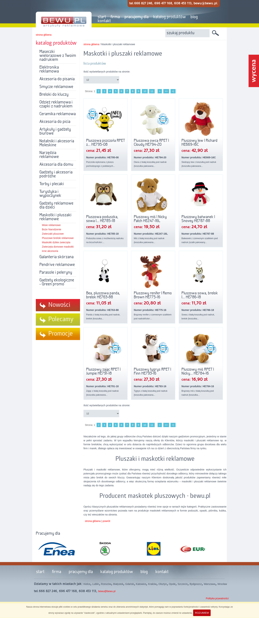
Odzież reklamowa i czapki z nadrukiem (55, 104)
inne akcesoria (50, 251)
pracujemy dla (136, 17)
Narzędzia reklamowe (49, 155)
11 (152, 91)
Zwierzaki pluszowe (53, 233)
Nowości (59, 305)
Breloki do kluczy (54, 94)
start (102, 17)
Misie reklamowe (51, 225)
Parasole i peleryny (55, 272)
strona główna (43, 34)
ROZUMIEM (202, 612)
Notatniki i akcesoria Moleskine (56, 143)
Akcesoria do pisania (57, 79)
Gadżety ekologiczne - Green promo (56, 282)
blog (194, 17)
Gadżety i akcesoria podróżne (55, 174)
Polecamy (61, 319)
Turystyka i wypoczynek (50, 194)
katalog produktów (169, 17)
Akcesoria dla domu (56, 164)
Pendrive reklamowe (57, 265)
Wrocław (222, 584)
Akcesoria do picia (54, 122)
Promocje (60, 333)
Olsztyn (162, 584)
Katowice (141, 584)
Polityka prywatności (217, 598)
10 (144, 91)
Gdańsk (129, 584)
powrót (106, 521)
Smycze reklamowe (56, 87)
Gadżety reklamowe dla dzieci (56, 205)
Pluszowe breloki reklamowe (58, 238)
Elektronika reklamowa (49, 69)
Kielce (86, 584)
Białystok (118, 584)
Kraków (152, 584)
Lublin (95, 584)
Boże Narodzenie (51, 229)
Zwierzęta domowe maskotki (58, 246)
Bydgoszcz (196, 584)
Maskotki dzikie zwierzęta (56, 242)
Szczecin (183, 584)
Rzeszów (106, 584)
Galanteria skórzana (56, 257)
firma (115, 17)
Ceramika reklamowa (57, 114)
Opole (172, 584)
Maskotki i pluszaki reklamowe (55, 217)
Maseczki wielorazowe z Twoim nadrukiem (57, 56)
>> (166, 91)
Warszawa (209, 584)
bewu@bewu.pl (106, 591)
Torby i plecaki (51, 184)
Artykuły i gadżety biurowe (55, 131)
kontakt (104, 21)
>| (173, 91)
